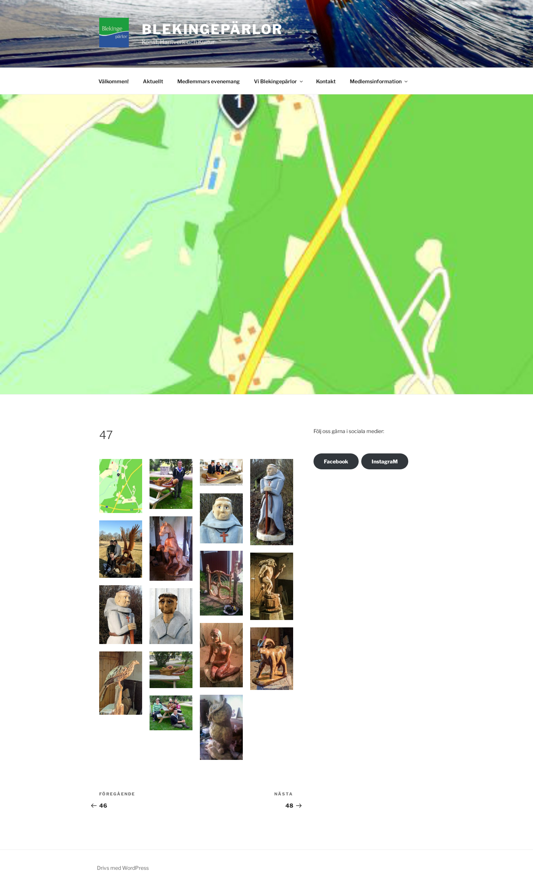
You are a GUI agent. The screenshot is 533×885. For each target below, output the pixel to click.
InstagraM (385, 461)
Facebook (336, 461)
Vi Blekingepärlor (279, 81)
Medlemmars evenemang (208, 81)
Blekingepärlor (212, 29)
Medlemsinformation (379, 81)
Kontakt (326, 81)
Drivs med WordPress (123, 868)
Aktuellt (153, 81)
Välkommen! (113, 81)
